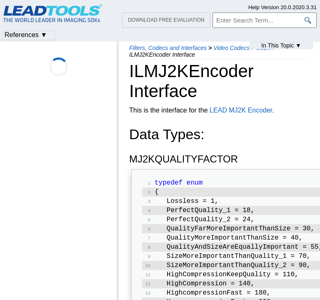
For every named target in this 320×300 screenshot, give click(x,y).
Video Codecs (231, 48)
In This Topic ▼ (281, 45)
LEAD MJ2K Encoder (241, 110)
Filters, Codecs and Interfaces (168, 48)
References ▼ (26, 34)
